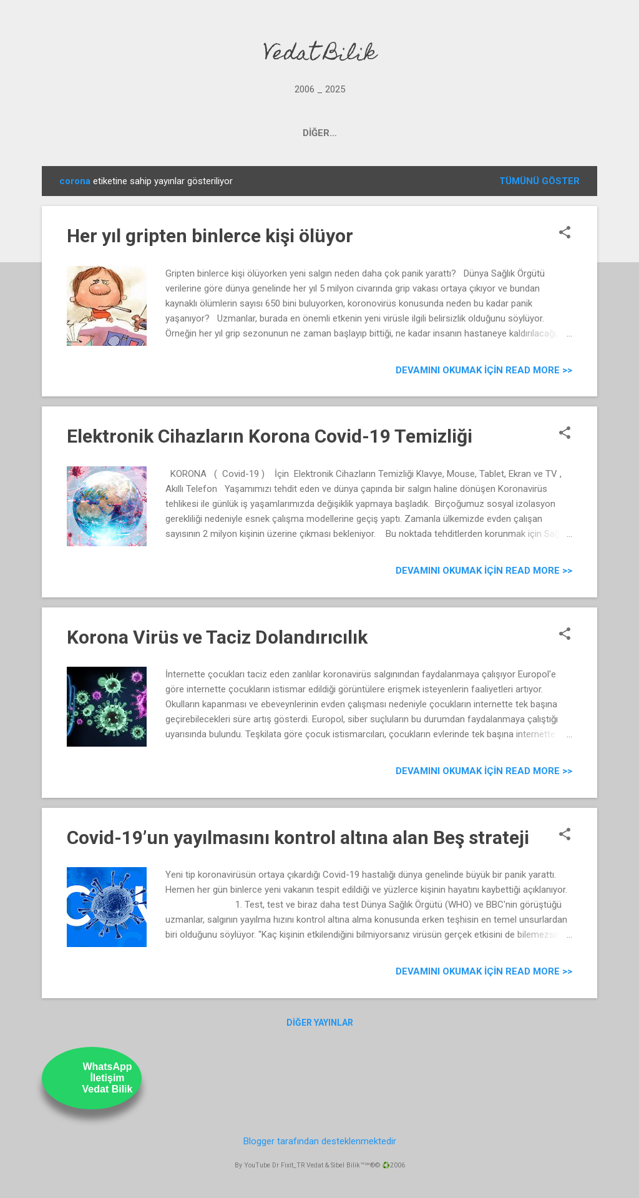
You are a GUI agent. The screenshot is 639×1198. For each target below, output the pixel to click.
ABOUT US (433, 133)
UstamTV (365, 133)
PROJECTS (207, 133)
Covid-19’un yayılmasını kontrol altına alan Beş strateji (298, 837)
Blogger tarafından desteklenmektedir (319, 1141)
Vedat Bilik (319, 55)
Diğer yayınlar (319, 1023)
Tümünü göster (539, 181)
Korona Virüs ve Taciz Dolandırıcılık (217, 637)
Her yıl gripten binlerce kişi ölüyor (210, 236)
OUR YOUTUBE (287, 133)
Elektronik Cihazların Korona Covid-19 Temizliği (269, 436)
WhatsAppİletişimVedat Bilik (107, 1077)
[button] (564, 233)
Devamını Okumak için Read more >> (484, 370)
